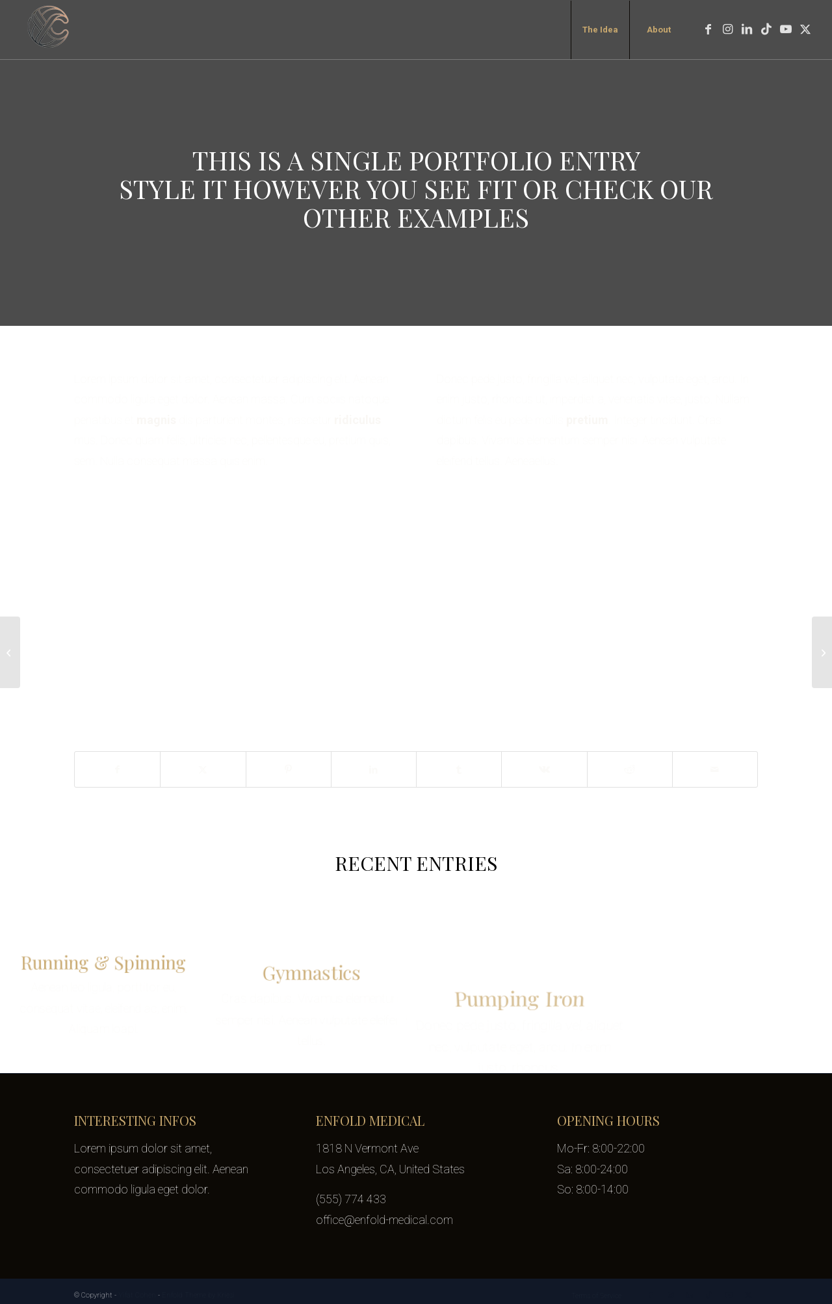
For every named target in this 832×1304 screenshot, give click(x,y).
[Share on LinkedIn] (374, 770)
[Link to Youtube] (786, 29)
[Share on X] (203, 770)
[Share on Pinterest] (288, 770)
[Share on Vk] (544, 770)
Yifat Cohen (137, 1295)
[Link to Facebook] (708, 29)
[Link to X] (805, 29)
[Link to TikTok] (766, 29)
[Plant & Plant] (10, 652)
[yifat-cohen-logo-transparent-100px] (49, 30)
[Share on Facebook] (117, 770)
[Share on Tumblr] (459, 770)
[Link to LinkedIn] (747, 29)
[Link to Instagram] (727, 29)
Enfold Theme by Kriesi (198, 1295)
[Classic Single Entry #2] (822, 652)
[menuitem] (600, 30)
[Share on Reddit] (630, 770)
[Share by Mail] (715, 770)
